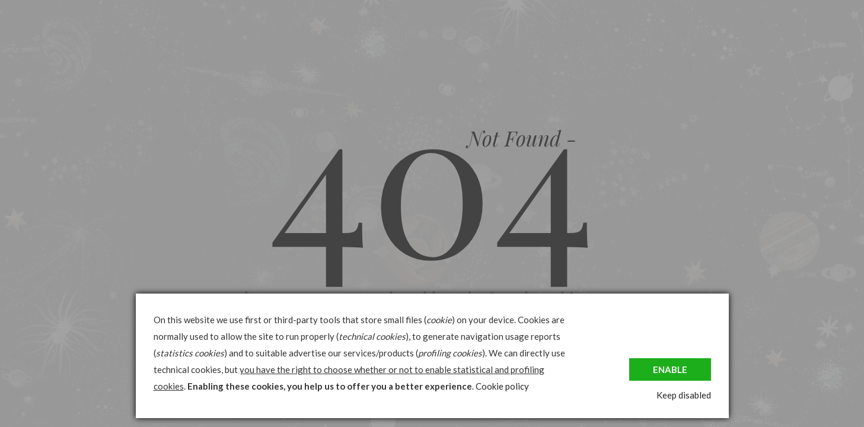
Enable (670, 369)
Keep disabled (683, 395)
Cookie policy (502, 386)
